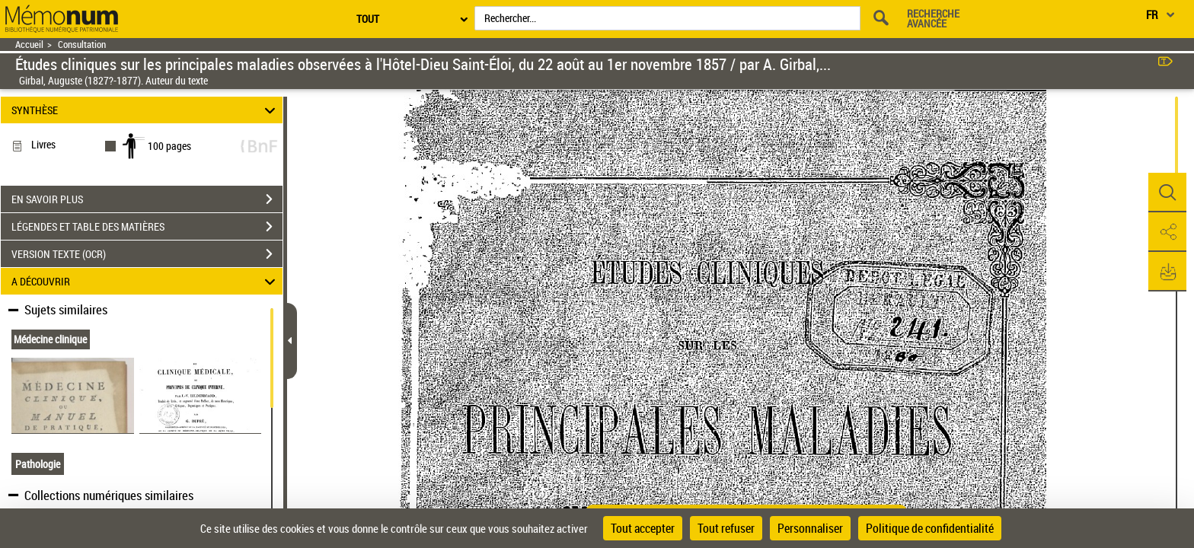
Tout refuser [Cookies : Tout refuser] (726, 528)
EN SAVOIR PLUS (147, 199)
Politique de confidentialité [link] (930, 528)
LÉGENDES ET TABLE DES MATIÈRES (147, 226)
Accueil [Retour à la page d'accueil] (29, 44)
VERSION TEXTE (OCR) (147, 254)
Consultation (82, 44)
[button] (1167, 192)
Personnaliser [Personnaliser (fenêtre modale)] (810, 528)
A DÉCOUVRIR (145, 281)
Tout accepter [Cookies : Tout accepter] (643, 528)
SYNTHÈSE (145, 110)
